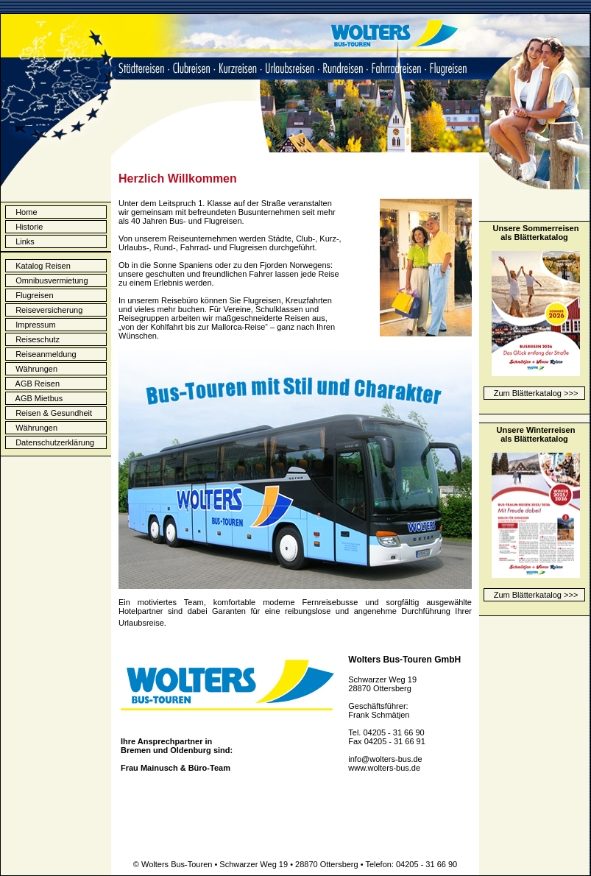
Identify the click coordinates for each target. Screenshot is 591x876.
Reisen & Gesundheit (50, 413)
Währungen (33, 368)
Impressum (32, 324)
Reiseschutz (34, 339)
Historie (29, 226)
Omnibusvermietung (48, 280)
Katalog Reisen (40, 265)
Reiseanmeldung (43, 354)
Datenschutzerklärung (51, 442)
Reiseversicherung (45, 309)
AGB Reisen (34, 383)
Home (26, 212)
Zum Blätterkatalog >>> (536, 393)
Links (25, 241)
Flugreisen (31, 295)
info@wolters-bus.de (385, 759)
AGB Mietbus (36, 398)
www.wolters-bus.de (384, 767)
